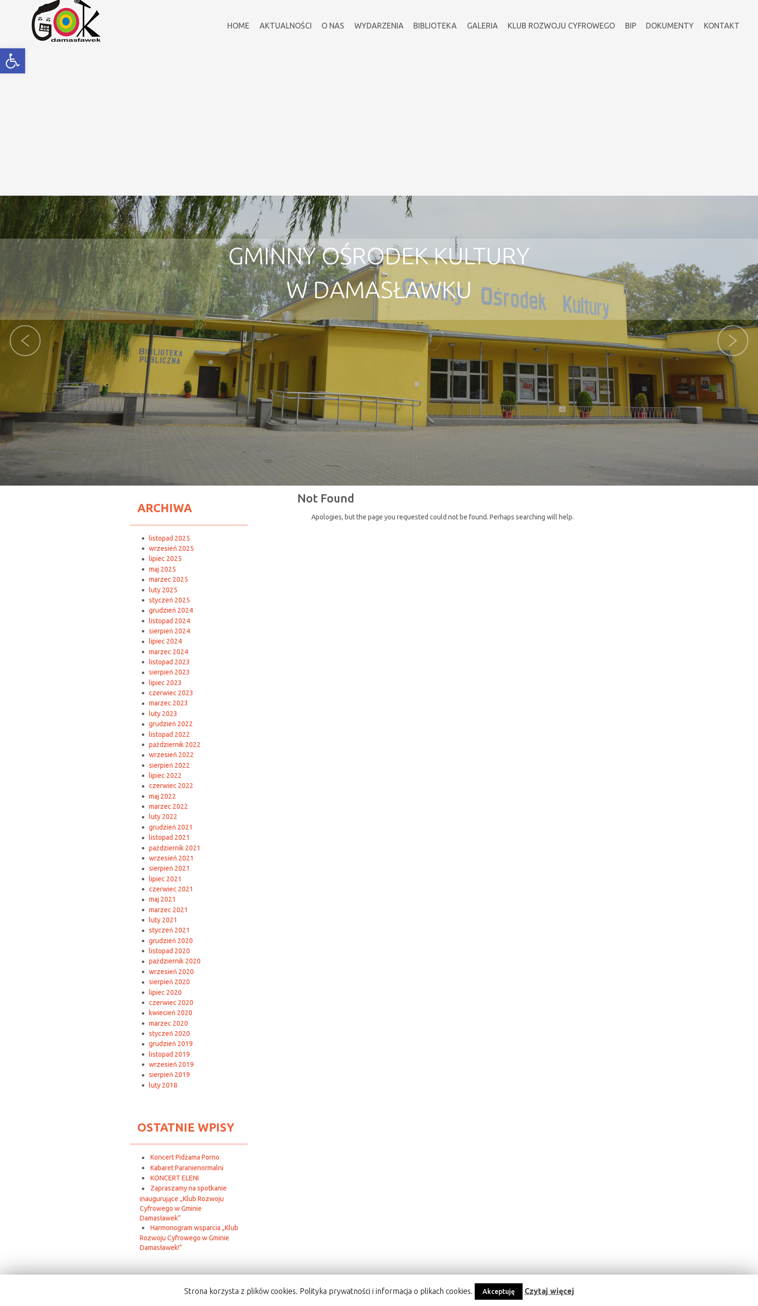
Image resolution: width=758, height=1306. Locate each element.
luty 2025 (163, 590)
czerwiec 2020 (171, 1002)
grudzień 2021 (171, 827)
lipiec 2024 (165, 641)
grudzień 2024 (171, 610)
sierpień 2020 (169, 982)
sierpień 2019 (169, 1074)
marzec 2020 (168, 1023)
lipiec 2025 (165, 558)
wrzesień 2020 (171, 972)
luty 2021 (163, 920)
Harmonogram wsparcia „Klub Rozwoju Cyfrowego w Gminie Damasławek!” (189, 1237)
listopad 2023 (169, 662)
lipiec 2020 (165, 992)
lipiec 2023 (165, 683)
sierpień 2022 (169, 765)
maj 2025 (162, 569)
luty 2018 (163, 1085)
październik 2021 (175, 848)
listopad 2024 (169, 621)
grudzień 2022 (171, 724)
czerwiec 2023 (171, 693)
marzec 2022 (168, 806)
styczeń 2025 (169, 600)
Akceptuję (498, 1291)
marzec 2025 (168, 579)
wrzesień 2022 (171, 755)
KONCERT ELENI (174, 1178)
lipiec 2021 (165, 879)
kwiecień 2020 (170, 1013)
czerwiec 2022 (171, 785)
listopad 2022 (169, 734)
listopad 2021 (169, 837)
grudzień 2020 (171, 941)
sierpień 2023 (169, 672)
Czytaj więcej (549, 1291)
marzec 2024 (168, 652)
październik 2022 (175, 744)
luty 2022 (163, 816)
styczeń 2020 (169, 1033)
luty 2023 (163, 714)
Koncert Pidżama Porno (184, 1157)
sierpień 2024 (169, 631)
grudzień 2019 (171, 1044)
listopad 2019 (169, 1054)
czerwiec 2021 (171, 889)
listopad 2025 (169, 538)
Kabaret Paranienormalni (186, 1168)
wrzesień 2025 (171, 548)
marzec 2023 (168, 703)
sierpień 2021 (169, 868)
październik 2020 (175, 961)
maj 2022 (162, 796)
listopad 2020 (169, 951)
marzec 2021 (168, 910)
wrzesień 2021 (171, 858)
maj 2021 (162, 899)
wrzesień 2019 (171, 1064)
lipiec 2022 (165, 775)
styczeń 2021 (169, 930)
